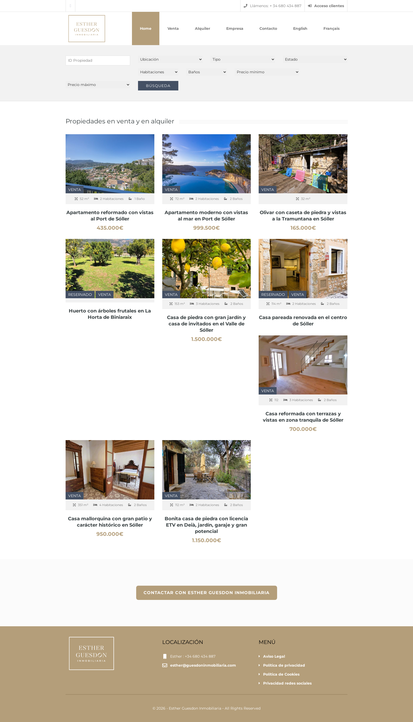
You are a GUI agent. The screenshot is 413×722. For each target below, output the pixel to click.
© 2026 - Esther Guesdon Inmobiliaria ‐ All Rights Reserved (206, 708)
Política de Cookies (281, 674)
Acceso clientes (326, 5)
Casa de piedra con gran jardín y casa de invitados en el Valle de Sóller (206, 324)
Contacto (268, 28)
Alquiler (202, 28)
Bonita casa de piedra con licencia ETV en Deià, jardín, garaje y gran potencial (206, 525)
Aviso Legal (274, 656)
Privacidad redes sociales (287, 683)
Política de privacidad (284, 665)
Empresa (234, 28)
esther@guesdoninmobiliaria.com (203, 665)
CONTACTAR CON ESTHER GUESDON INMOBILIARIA (206, 592)
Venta (173, 28)
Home (145, 28)
